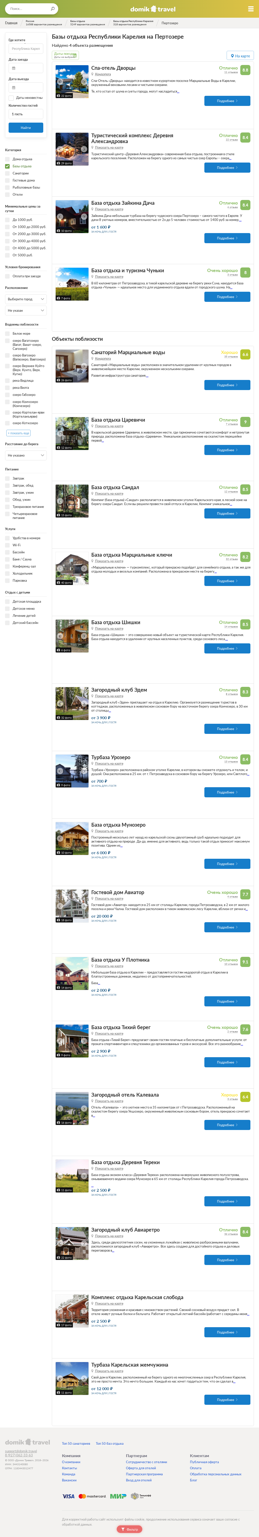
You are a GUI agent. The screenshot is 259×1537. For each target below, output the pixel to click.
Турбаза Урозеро (110, 757)
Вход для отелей (139, 1480)
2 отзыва (232, 1031)
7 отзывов (232, 423)
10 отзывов (231, 963)
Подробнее (225, 101)
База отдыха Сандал (115, 487)
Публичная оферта (204, 1462)
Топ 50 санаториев (76, 1443)
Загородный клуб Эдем (119, 690)
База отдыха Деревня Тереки (125, 1162)
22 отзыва (232, 139)
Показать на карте (109, 147)
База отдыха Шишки (115, 622)
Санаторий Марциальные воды (128, 352)
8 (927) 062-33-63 (19, 1455)
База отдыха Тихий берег (120, 1027)
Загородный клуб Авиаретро (125, 1230)
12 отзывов (231, 491)
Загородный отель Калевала (125, 1095)
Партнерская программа (144, 1474)
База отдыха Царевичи (118, 420)
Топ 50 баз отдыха (110, 1443)
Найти (26, 128)
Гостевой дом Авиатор (117, 892)
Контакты (69, 1468)
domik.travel (27, 1441)
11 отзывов (231, 72)
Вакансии (69, 1480)
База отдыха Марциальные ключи (131, 555)
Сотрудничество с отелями (146, 1462)
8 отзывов (232, 693)
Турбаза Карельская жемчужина (129, 1365)
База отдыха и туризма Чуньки (127, 270)
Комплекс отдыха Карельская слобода (137, 1297)
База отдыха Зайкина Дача (123, 203)
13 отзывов (231, 761)
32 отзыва (232, 558)
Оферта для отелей (141, 1468)
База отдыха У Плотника (120, 960)
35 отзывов (231, 356)
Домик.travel (153, 8)
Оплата (196, 1468)
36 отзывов (231, 1233)
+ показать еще (18, 433)
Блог (193, 1480)
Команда (68, 1474)
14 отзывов (231, 626)
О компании (71, 1462)
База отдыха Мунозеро (118, 825)
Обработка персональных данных (216, 1474)
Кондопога (103, 74)
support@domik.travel (21, 1451)
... (178, 91)
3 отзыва (232, 274)
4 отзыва (232, 207)
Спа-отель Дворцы (113, 68)
